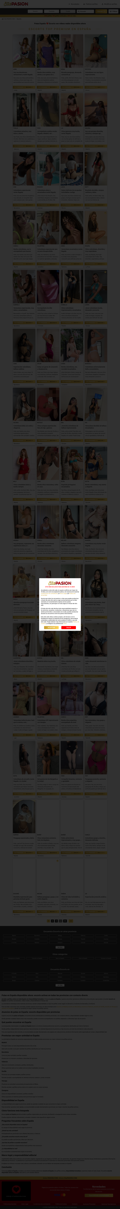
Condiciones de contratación (49, 593)
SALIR (68, 628)
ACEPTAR (51, 628)
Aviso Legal (63, 593)
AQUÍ (64, 623)
